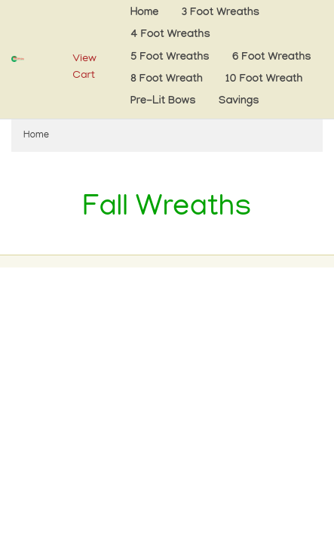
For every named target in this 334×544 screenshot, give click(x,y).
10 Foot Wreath (264, 79)
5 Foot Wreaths (170, 57)
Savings (239, 101)
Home (144, 13)
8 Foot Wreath (166, 79)
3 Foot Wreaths (220, 13)
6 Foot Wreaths (271, 57)
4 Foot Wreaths (170, 35)
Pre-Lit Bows (163, 101)
